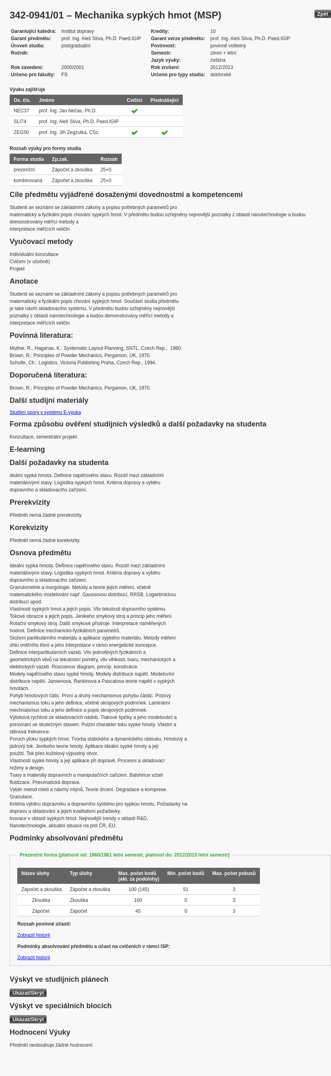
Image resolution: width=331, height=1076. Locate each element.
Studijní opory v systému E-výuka (45, 412)
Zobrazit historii (33, 935)
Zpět (322, 14)
